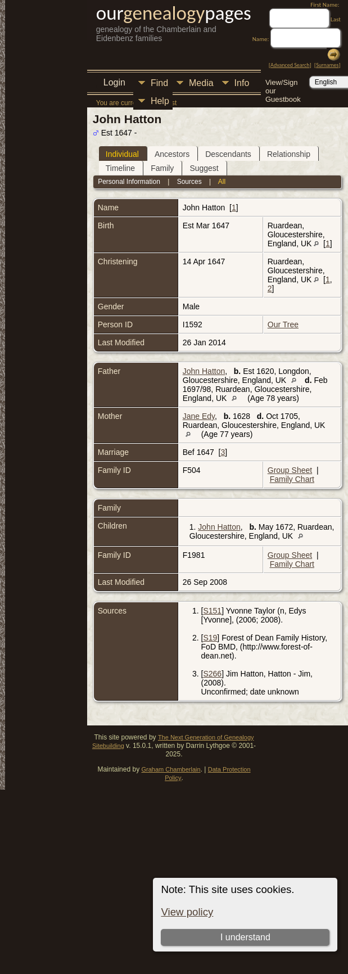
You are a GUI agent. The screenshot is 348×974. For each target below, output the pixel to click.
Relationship (288, 154)
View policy (187, 912)
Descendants (228, 154)
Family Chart (292, 479)
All (221, 182)
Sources (189, 182)
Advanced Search (289, 65)
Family (162, 168)
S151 (212, 610)
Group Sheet (290, 470)
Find (159, 83)
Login (114, 82)
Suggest (203, 168)
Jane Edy (199, 416)
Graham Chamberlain (170, 769)
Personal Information (129, 182)
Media (201, 83)
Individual (122, 154)
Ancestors (172, 154)
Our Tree (283, 324)
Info (242, 83)
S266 (212, 673)
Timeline (120, 168)
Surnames (327, 65)
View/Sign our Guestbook (283, 83)
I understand (245, 937)
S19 (210, 637)
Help (160, 101)
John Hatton (204, 371)
